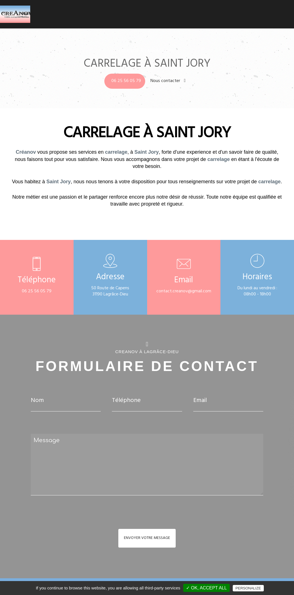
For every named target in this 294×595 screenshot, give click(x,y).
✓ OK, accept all (206, 588)
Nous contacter (168, 81)
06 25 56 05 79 (126, 81)
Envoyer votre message (147, 538)
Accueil (144, 11)
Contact (279, 11)
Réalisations (257, 11)
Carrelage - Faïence (226, 11)
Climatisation (166, 11)
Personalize (248, 588)
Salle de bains (193, 11)
